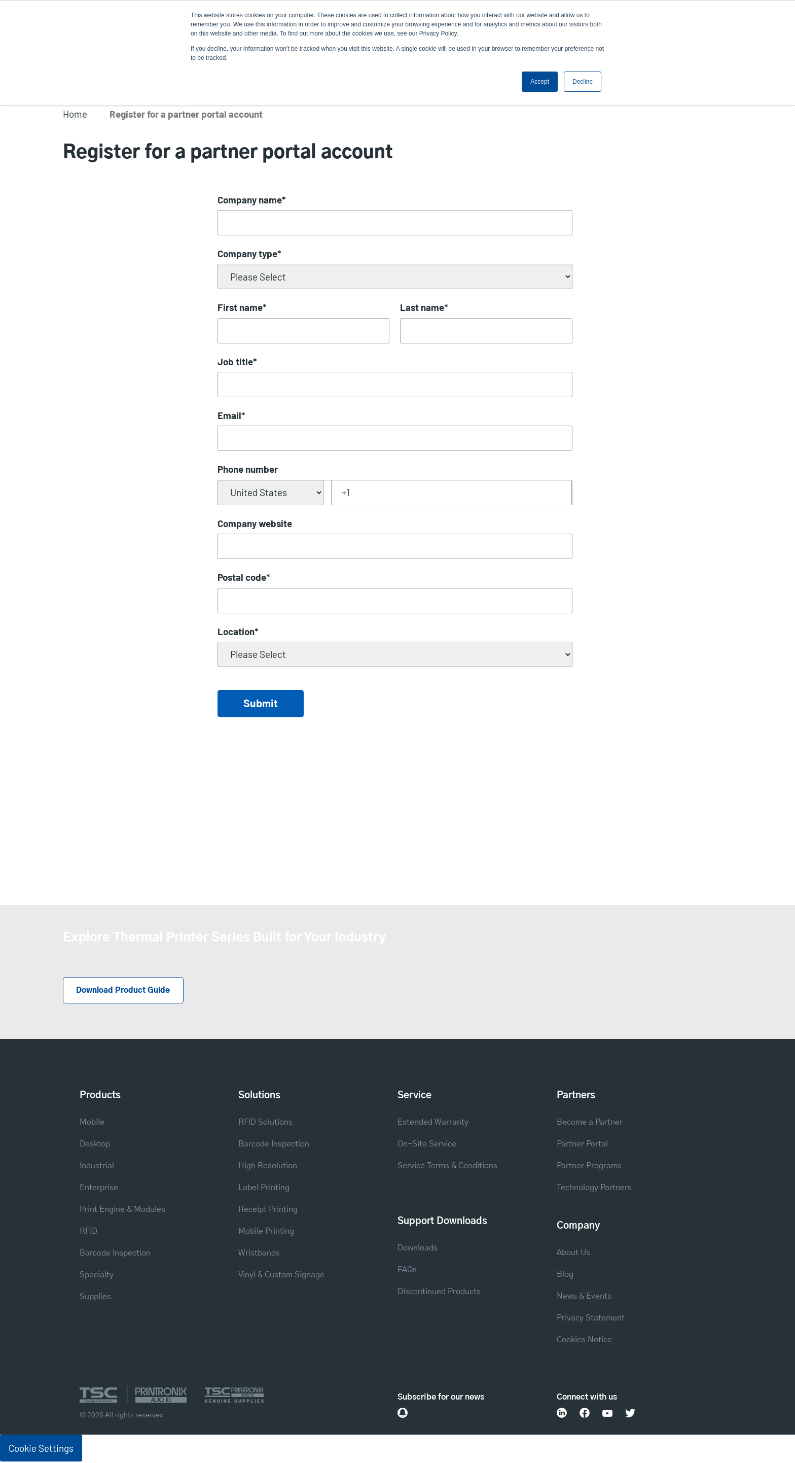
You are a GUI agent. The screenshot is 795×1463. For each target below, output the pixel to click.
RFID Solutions (265, 1123)
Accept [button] (539, 81)
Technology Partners (594, 1189)
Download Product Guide (126, 991)
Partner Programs (589, 1167)
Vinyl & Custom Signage (281, 1276)
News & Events (584, 1297)
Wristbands (259, 1254)
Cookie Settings (41, 1449)
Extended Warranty (432, 1123)
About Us (573, 1253)
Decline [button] (582, 81)
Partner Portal (582, 1145)
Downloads (417, 1249)
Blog (565, 1275)
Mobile (92, 1123)
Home (75, 114)
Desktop (95, 1145)
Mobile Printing (266, 1232)
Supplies (95, 1298)
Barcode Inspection (115, 1254)
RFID (88, 1232)
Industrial (97, 1167)
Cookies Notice (584, 1341)
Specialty (97, 1276)
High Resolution (267, 1167)
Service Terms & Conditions (447, 1167)
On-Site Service (426, 1145)
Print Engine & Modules (122, 1210)
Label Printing (264, 1189)
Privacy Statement (591, 1319)
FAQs (407, 1271)
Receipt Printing (268, 1210)
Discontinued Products (439, 1292)
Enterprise (99, 1189)
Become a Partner (590, 1123)
